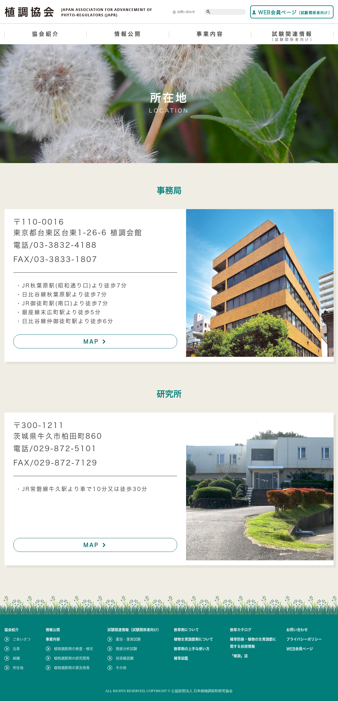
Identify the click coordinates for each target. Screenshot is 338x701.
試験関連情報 (292, 37)
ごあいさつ (22, 639)
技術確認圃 (125, 658)
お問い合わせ (184, 12)
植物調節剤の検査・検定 (73, 649)
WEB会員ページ (292, 12)
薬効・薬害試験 (128, 639)
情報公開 (128, 34)
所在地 (18, 668)
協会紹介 (45, 34)
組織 (16, 658)
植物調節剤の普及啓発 (72, 668)
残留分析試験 (126, 649)
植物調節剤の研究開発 (72, 658)
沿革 (16, 649)
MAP (95, 341)
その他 (121, 668)
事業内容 (210, 34)
